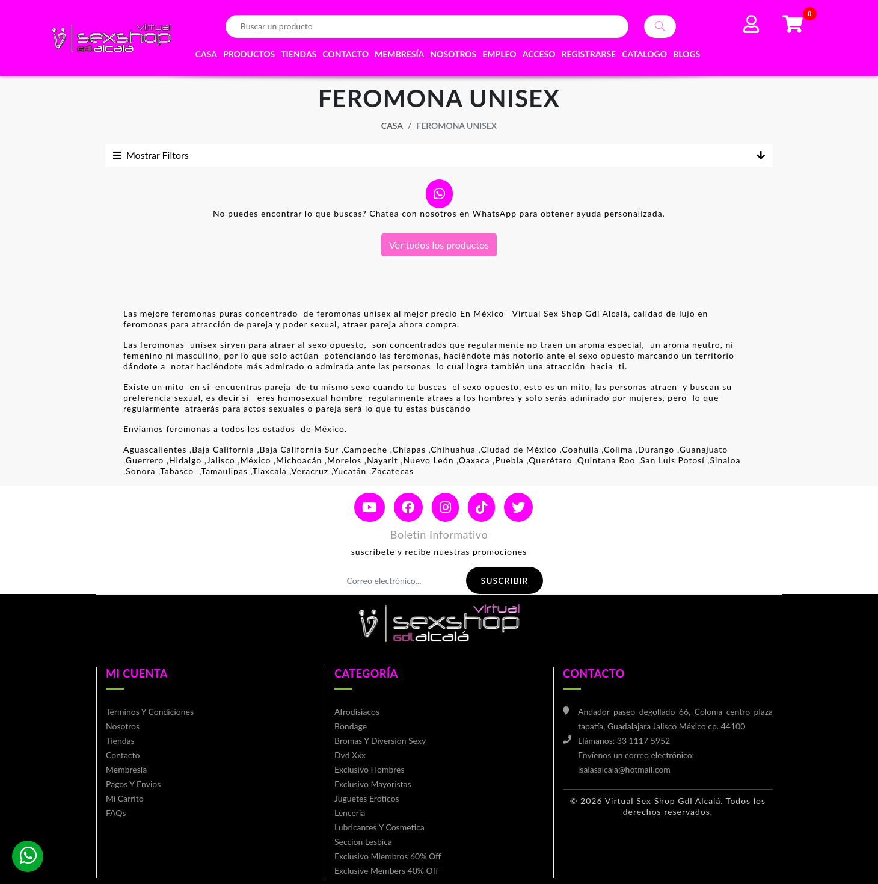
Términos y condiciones (150, 711)
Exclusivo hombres (369, 769)
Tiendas (298, 54)
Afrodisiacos (356, 711)
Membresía (399, 54)
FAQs (116, 813)
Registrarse (588, 54)
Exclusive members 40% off (386, 870)
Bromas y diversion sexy (380, 740)
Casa (206, 54)
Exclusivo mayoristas (372, 784)
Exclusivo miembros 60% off (387, 856)
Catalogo (644, 54)
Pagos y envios (133, 784)
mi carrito (125, 798)
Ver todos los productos (439, 244)
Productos (249, 54)
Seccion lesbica (363, 841)
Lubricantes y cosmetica (379, 827)
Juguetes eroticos (366, 798)
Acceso (539, 54)
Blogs (686, 54)
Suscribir (505, 580)
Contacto (345, 54)
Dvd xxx (350, 755)
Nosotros (453, 54)
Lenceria (349, 813)
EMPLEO (499, 54)
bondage (350, 726)
